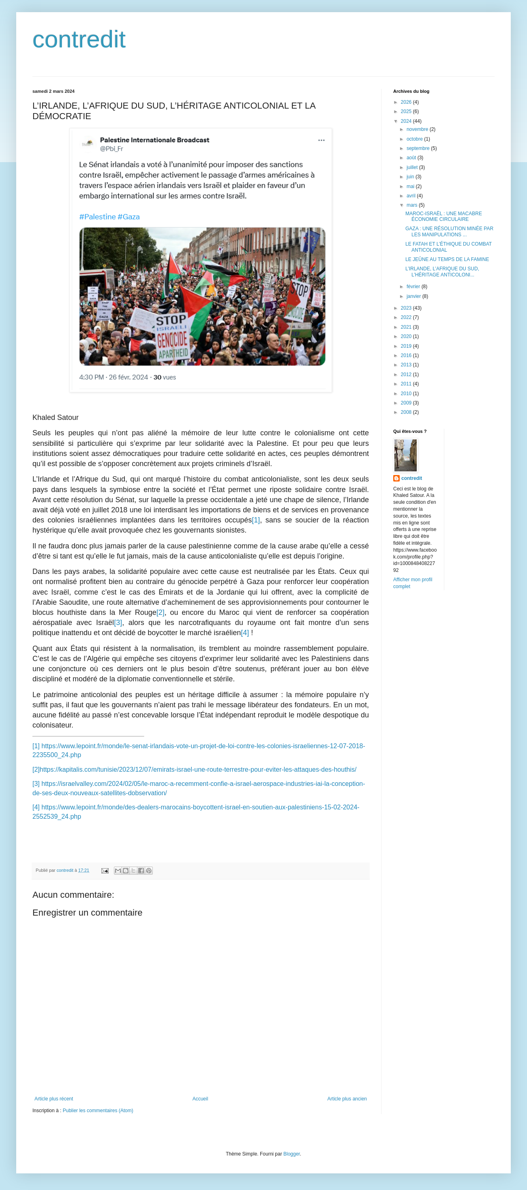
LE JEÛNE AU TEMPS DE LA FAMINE (447, 259)
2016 (407, 355)
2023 (407, 308)
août (412, 158)
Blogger (291, 1154)
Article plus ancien (347, 1099)
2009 (407, 403)
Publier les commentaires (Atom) (98, 1110)
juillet (413, 167)
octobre (415, 139)
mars (413, 205)
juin (411, 177)
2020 (407, 336)
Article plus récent (53, 1099)
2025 (407, 111)
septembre (419, 148)
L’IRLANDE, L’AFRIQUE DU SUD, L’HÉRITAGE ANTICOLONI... (442, 271)
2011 (407, 384)
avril (412, 196)
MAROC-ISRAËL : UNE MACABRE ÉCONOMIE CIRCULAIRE (443, 216)
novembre (418, 129)
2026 (407, 102)
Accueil (200, 1099)
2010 (407, 393)
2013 (407, 365)
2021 (407, 327)
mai (411, 186)
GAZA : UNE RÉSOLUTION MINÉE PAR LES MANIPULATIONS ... (449, 231)
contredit (79, 39)
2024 (407, 121)
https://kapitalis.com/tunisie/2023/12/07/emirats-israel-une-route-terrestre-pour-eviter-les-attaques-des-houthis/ (198, 769)
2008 (407, 412)
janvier (414, 296)
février (414, 286)
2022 (407, 317)
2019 (407, 346)
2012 (407, 374)
